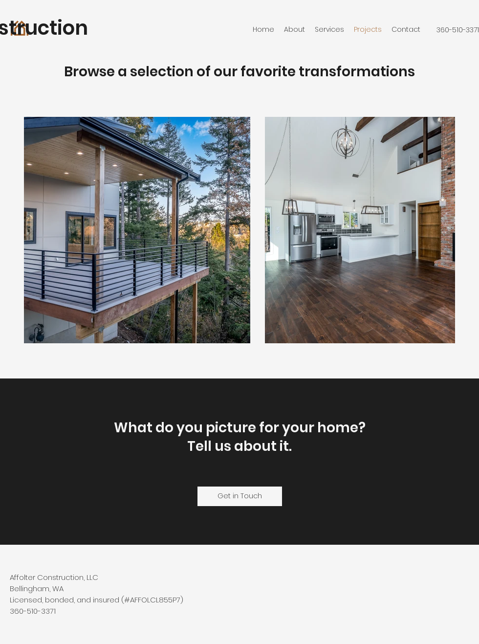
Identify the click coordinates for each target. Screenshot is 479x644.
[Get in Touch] (239, 496)
